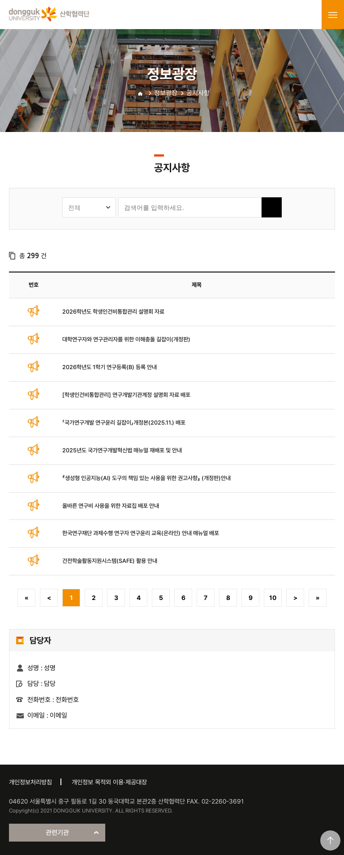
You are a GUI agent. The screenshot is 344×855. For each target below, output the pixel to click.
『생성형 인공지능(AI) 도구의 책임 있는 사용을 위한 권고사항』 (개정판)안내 (146, 478)
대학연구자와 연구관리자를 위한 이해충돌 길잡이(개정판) (126, 339)
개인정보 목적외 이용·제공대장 (109, 782)
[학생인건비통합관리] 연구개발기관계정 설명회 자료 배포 (126, 394)
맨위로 (330, 840)
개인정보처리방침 (30, 782)
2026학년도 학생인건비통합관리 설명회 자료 (113, 311)
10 (272, 597)
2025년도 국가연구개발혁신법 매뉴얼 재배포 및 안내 (122, 450)
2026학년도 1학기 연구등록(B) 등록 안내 (109, 367)
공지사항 (198, 93)
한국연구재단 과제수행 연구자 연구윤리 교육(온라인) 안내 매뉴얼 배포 (140, 533)
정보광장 (165, 93)
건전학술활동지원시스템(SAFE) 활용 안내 (109, 560)
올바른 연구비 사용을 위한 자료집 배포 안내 (110, 505)
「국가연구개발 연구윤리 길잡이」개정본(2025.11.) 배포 (123, 422)
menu (332, 14)
